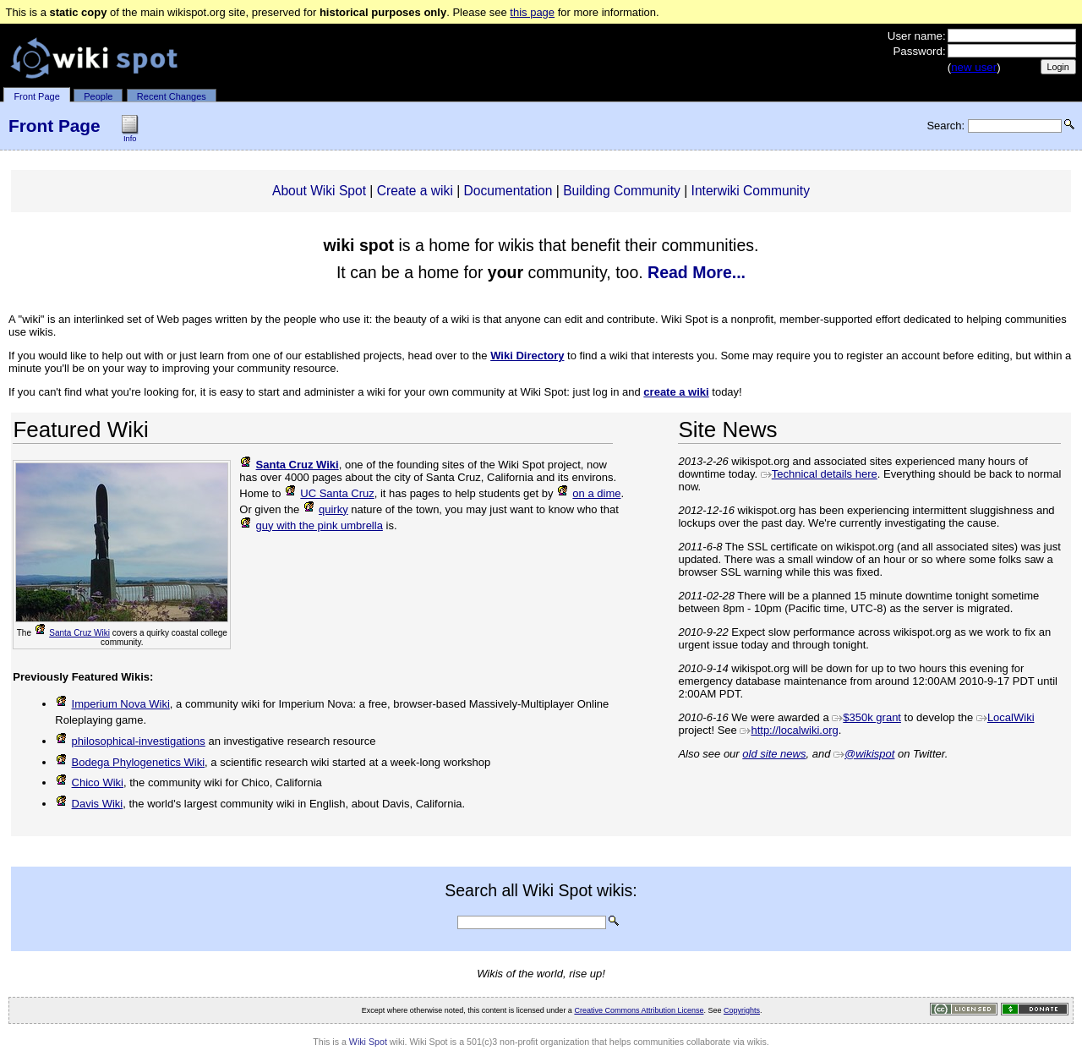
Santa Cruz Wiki (72, 632)
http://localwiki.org (789, 730)
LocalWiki (1005, 717)
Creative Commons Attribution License (638, 1010)
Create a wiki (415, 190)
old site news (774, 753)
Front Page (36, 96)
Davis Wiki (89, 803)
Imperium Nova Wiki (112, 704)
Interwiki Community (750, 190)
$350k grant (866, 717)
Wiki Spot (368, 1042)
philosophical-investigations (130, 741)
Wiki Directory (527, 355)
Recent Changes (171, 96)
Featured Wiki (80, 429)
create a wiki (675, 392)
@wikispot (863, 753)
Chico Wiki (89, 782)
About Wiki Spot (319, 190)
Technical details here (819, 474)
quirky (325, 509)
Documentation (508, 190)
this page (532, 12)
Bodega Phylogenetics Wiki (130, 762)
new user (974, 67)
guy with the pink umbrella (311, 525)
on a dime (588, 493)
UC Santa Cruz (329, 493)
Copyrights (742, 1010)
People (98, 96)
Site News (727, 429)
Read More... (697, 272)
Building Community (621, 190)
